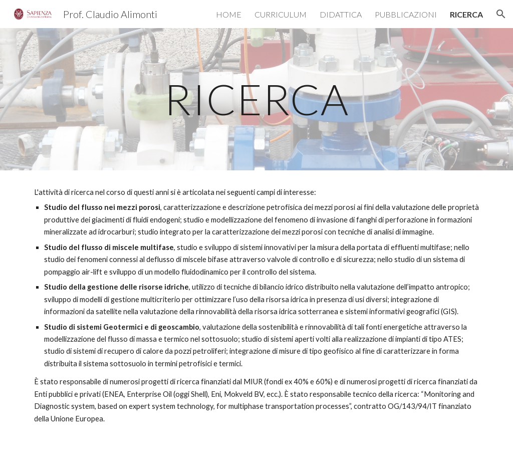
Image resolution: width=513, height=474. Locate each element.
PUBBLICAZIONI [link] (406, 14)
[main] (256, 99)
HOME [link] (228, 14)
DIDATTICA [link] (341, 14)
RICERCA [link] (466, 14)
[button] (501, 14)
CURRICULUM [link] (280, 14)
